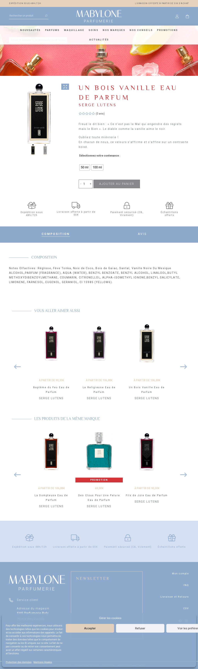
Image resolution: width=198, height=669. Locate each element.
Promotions (167, 30)
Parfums (52, 30)
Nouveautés (30, 30)
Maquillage (74, 30)
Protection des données (19, 662)
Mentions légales (42, 662)
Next (182, 364)
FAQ (186, 584)
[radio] (84, 167)
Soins (93, 30)
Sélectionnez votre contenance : (99, 155)
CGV (186, 607)
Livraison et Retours (174, 595)
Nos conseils (141, 30)
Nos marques (114, 30)
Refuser (140, 628)
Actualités (99, 39)
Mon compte (180, 572)
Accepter (90, 628)
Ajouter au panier (116, 184)
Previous (16, 364)
